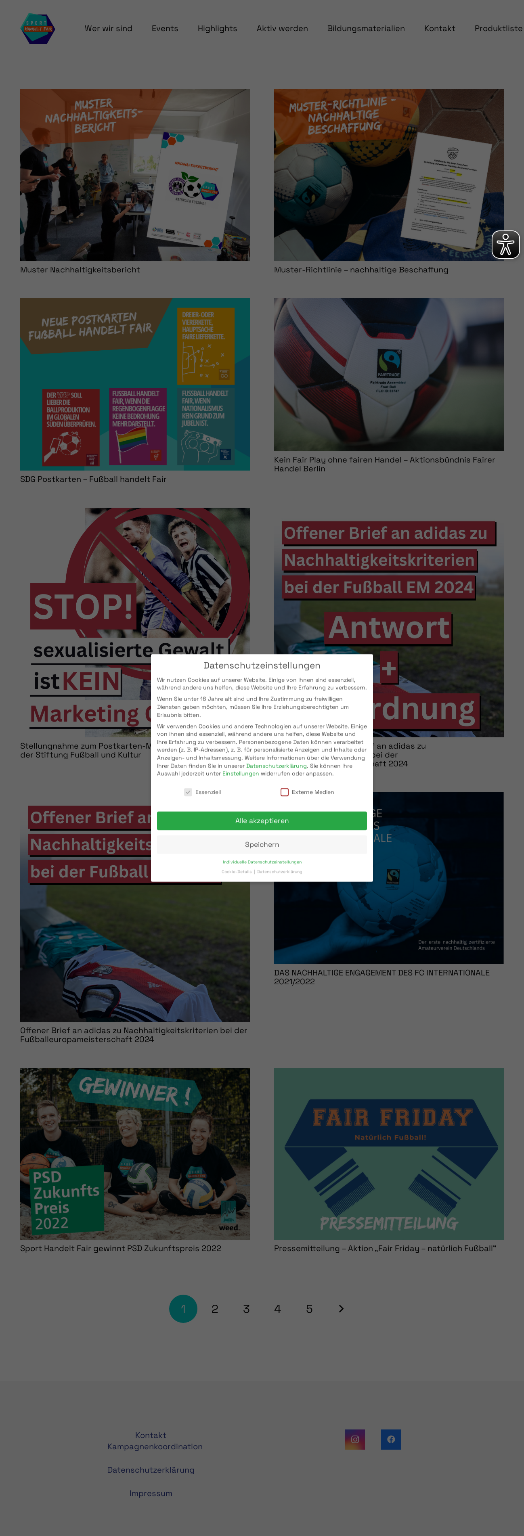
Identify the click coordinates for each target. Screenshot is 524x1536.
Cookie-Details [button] (237, 865)
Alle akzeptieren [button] (262, 814)
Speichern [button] (262, 837)
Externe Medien (307, 785)
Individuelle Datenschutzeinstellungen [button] (262, 855)
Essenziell (202, 785)
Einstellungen (240, 766)
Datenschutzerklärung (276, 758)
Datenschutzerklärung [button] (279, 865)
